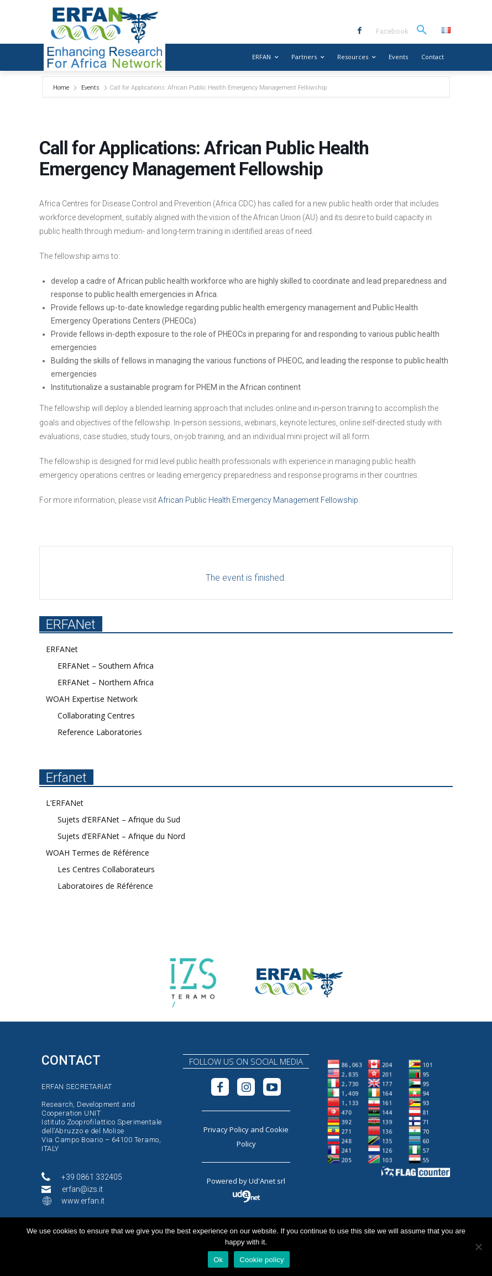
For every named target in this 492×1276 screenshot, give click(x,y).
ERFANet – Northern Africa (105, 682)
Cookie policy (261, 1260)
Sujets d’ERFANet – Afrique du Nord (121, 836)
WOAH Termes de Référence (97, 852)
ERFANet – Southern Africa (105, 665)
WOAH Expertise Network (92, 699)
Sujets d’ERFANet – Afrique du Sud (118, 819)
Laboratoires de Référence (105, 886)
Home (62, 87)
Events (90, 87)
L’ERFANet (64, 803)
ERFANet (62, 649)
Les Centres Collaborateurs (106, 869)
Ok (218, 1260)
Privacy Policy (226, 1129)
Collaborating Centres (96, 715)
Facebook (392, 31)
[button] (422, 30)
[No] (478, 1246)
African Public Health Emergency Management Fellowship (258, 500)
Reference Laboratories (99, 732)
